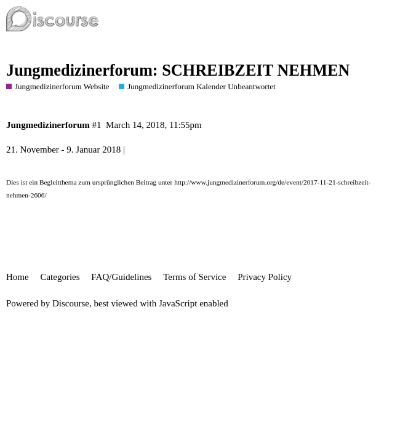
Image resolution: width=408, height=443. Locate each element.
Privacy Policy (265, 277)
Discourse (70, 303)
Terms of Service (194, 277)
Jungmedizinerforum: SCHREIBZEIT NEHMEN (178, 70)
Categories (59, 277)
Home (17, 277)
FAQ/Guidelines (121, 277)
